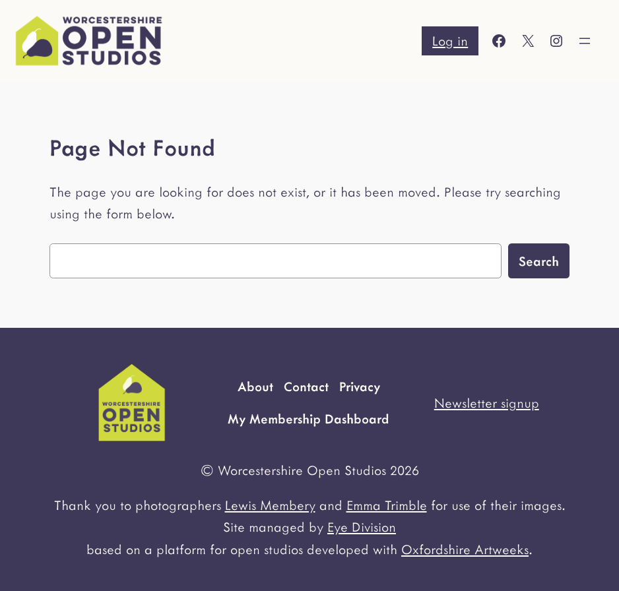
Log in (450, 40)
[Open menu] (585, 41)
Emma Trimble (386, 504)
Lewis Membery (270, 504)
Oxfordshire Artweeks (465, 548)
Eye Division (361, 526)
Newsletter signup (486, 402)
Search (539, 260)
